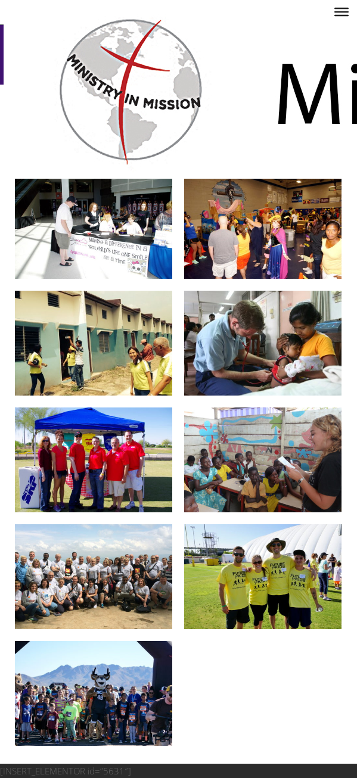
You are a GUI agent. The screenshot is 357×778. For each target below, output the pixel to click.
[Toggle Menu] (341, 12)
